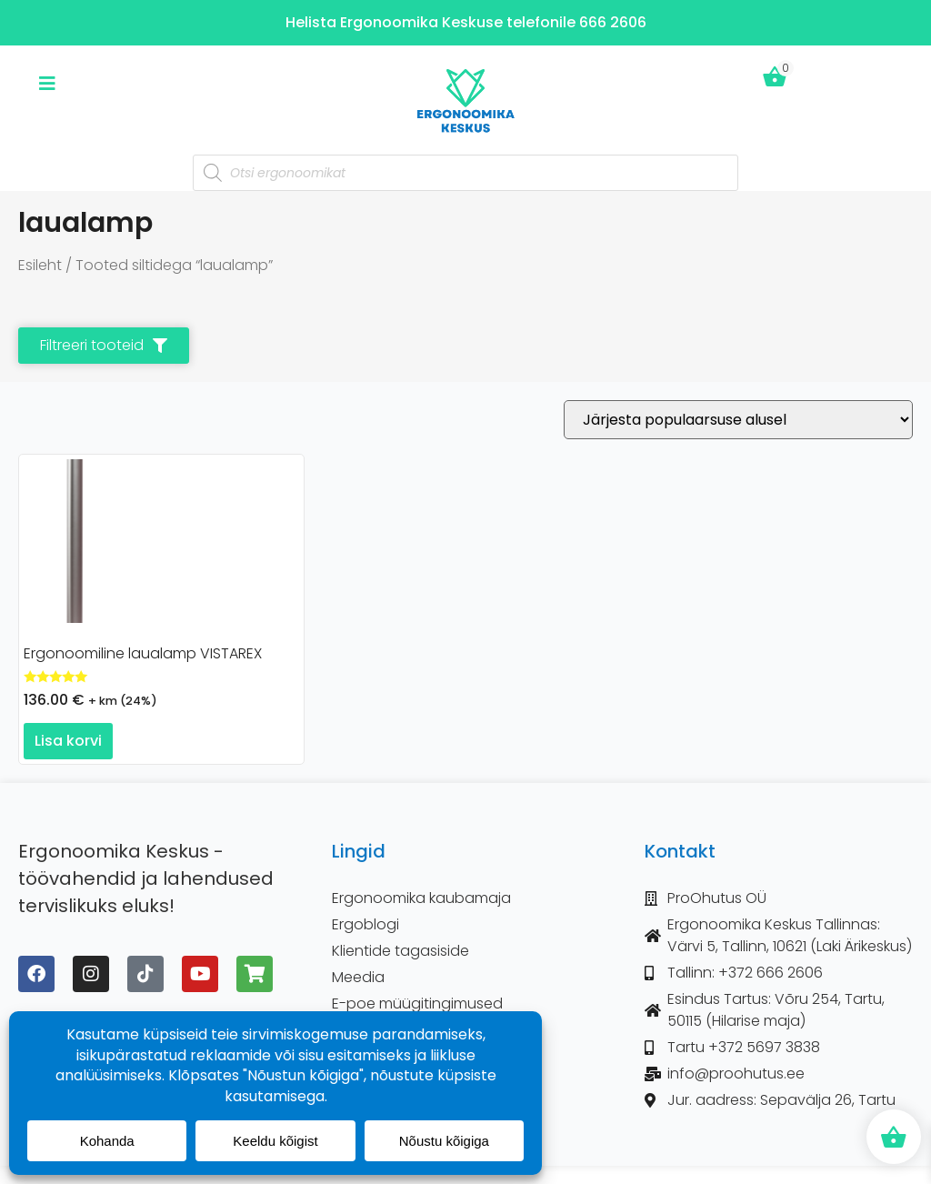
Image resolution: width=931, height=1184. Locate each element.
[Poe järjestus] (738, 419)
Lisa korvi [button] (68, 740)
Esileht (40, 265)
